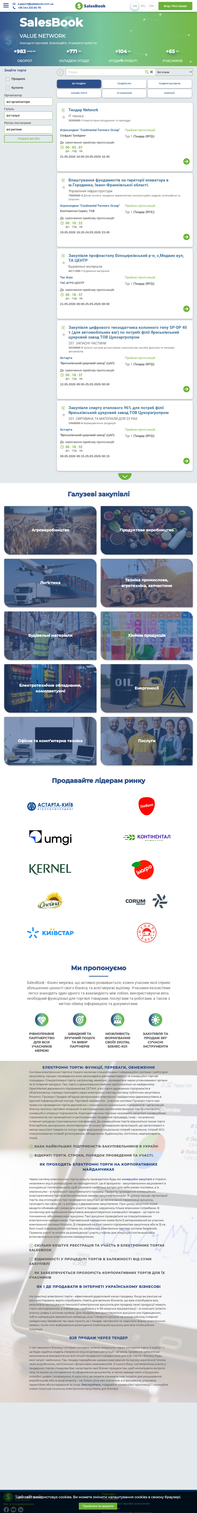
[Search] (111, 72)
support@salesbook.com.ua (35, 3)
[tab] (79, 84)
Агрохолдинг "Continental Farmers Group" (90, 130)
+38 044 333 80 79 (29, 7)
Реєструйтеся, (91, 1384)
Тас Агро (66, 277)
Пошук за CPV (28, 138)
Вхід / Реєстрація (175, 6)
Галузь (9, 109)
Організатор (13, 95)
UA (135, 6)
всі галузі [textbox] (13, 115)
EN (151, 6)
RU (143, 6)
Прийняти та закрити (98, 1506)
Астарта (66, 358)
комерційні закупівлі (137, 1179)
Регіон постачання (17, 123)
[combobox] (28, 116)
